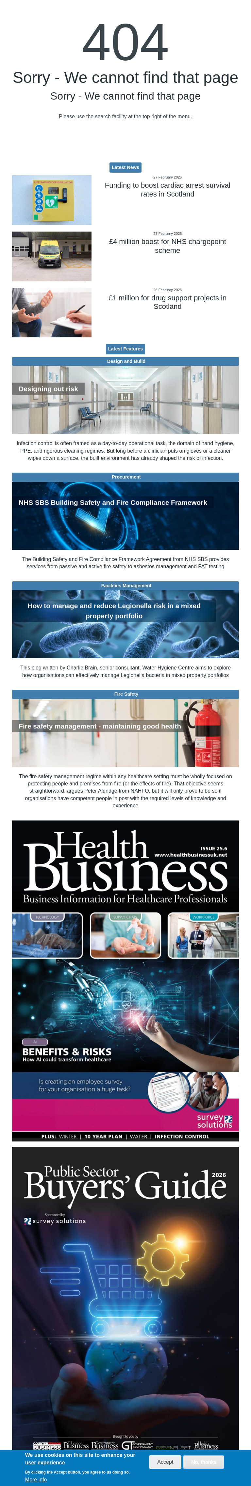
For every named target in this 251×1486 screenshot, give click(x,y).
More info (36, 1479)
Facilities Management (126, 585)
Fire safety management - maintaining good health (100, 726)
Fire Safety (126, 694)
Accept (165, 1462)
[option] (125, 980)
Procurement (126, 477)
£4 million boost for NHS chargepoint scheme (167, 245)
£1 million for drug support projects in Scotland (167, 302)
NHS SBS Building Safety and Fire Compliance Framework (113, 502)
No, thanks (203, 1462)
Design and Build (126, 361)
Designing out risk (48, 388)
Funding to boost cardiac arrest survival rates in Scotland (167, 189)
